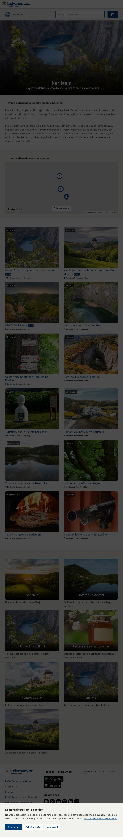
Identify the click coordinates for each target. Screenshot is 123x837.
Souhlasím (13, 827)
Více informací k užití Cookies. (100, 818)
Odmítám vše (32, 827)
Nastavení (52, 827)
